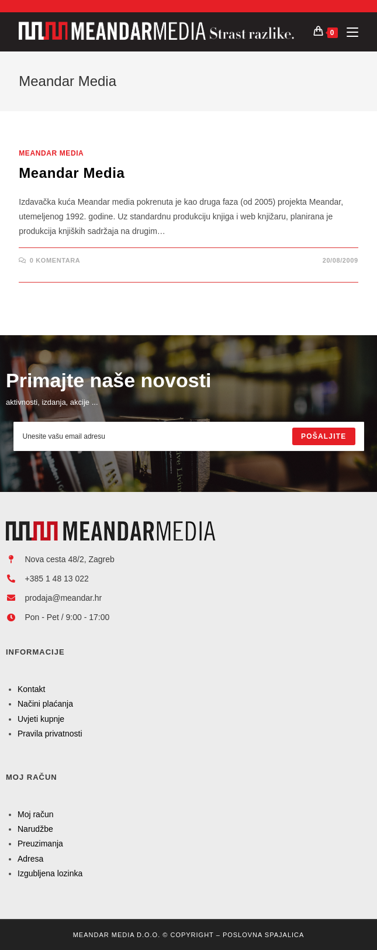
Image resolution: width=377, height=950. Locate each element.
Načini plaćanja (45, 703)
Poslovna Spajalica (263, 934)
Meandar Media (51, 153)
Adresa (30, 858)
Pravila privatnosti (50, 733)
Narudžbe (35, 829)
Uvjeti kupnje (41, 719)
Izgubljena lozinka (50, 873)
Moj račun (35, 814)
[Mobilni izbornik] (348, 31)
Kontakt (31, 689)
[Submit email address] (323, 436)
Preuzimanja (40, 843)
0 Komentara (55, 260)
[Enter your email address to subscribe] (188, 436)
